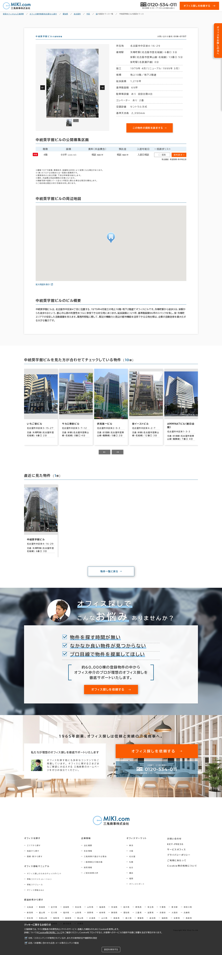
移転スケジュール (35, 889)
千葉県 (163, 912)
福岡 (133, 884)
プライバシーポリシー (179, 859)
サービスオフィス (177, 854)
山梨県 (78, 917)
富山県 (42, 917)
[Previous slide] (104, 457)
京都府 (163, 917)
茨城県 (114, 912)
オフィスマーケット (138, 843)
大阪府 (175, 917)
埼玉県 (151, 912)
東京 (133, 850)
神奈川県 (188, 912)
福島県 (102, 912)
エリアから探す (34, 850)
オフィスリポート (138, 889)
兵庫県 (187, 917)
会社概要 (89, 850)
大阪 (133, 856)
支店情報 (89, 856)
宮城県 (66, 912)
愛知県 (126, 917)
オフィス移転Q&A (35, 895)
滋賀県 (151, 917)
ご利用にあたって (177, 865)
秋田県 (78, 912)
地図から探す (33, 856)
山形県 (90, 912)
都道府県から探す (33, 905)
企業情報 (86, 843)
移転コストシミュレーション (39, 884)
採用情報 (89, 873)
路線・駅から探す (34, 862)
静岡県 (114, 917)
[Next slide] (117, 457)
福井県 (66, 917)
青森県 (42, 912)
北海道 (30, 912)
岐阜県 (102, 917)
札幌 (133, 867)
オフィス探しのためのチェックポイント (44, 878)
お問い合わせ (175, 843)
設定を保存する (111, 949)
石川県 (54, 917)
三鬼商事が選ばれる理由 (96, 862)
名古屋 (134, 862)
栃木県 (126, 912)
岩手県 (54, 912)
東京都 (175, 912)
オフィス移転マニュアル (36, 871)
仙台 (133, 873)
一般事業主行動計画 (94, 867)
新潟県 (30, 917)
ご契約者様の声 (92, 878)
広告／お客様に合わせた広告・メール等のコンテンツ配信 (53, 943)
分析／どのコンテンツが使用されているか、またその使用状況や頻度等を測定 (62, 938)
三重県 (138, 917)
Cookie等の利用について (50, 933)
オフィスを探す (32, 843)
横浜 (133, 878)
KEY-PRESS (176, 849)
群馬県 (138, 912)
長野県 (90, 917)
